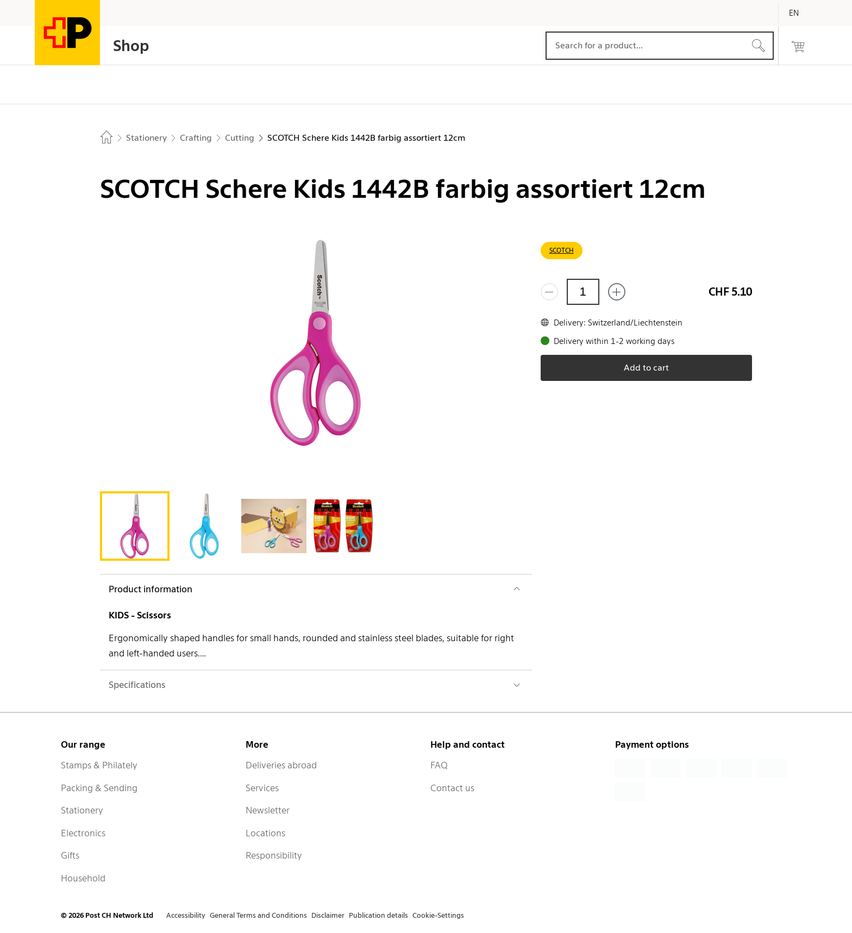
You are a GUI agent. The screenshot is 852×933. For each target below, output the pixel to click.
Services (262, 787)
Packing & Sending (99, 787)
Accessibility (185, 915)
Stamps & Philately (99, 765)
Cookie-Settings (438, 915)
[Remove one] (549, 291)
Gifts (70, 855)
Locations (265, 833)
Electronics (83, 833)
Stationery (82, 810)
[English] (802, 13)
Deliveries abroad (281, 765)
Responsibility (274, 855)
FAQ (439, 765)
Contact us (452, 787)
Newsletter (268, 810)
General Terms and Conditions (258, 915)
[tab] (135, 526)
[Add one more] (616, 291)
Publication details (378, 915)
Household (83, 878)
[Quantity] (583, 292)
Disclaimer (327, 915)
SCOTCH (561, 250)
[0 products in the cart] (798, 45)
